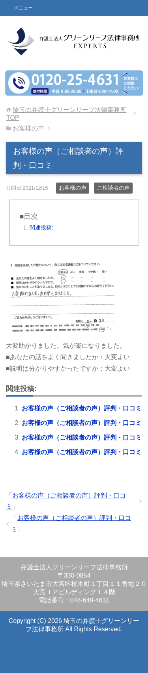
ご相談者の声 (113, 188)
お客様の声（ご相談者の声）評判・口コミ (82, 408)
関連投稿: (41, 227)
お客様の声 (72, 188)
